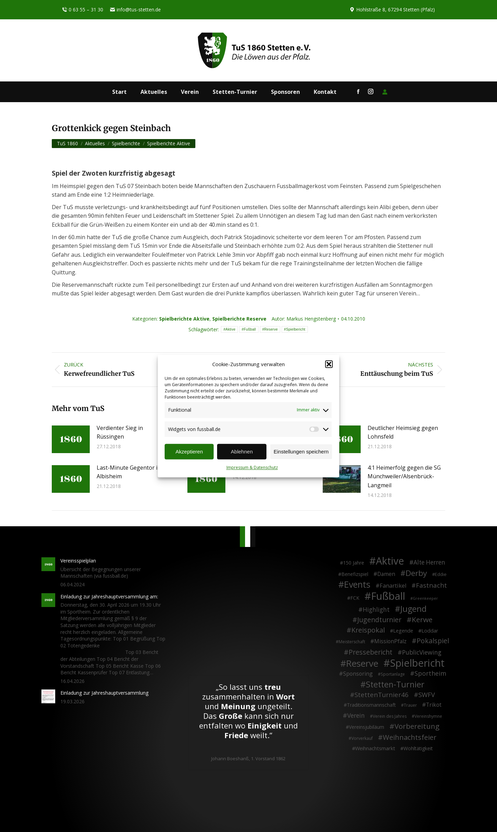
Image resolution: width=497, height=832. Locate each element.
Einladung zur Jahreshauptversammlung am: (109, 596)
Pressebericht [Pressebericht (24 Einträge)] (370, 652)
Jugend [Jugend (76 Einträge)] (413, 609)
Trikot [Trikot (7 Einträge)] (433, 705)
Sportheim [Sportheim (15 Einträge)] (430, 673)
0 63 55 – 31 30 (82, 9)
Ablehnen (242, 451)
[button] (328, 364)
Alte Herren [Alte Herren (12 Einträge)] (429, 562)
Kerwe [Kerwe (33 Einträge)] (422, 619)
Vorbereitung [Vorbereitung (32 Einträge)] (416, 726)
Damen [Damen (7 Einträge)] (386, 574)
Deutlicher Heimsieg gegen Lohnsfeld (403, 432)
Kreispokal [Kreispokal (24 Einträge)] (368, 630)
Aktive (230, 329)
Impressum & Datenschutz (252, 468)
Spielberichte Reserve (239, 318)
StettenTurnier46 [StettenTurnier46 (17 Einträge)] (381, 694)
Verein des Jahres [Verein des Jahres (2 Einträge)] (390, 716)
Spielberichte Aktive (184, 318)
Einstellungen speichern (301, 451)
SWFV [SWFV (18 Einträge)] (426, 694)
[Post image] (71, 439)
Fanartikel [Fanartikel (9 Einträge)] (393, 586)
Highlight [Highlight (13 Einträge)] (376, 609)
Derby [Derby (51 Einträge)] (416, 573)
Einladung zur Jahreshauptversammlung (104, 692)
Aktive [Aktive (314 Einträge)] (390, 560)
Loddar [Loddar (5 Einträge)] (429, 630)
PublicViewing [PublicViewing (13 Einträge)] (421, 652)
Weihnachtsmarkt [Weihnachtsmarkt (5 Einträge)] (375, 748)
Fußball (250, 329)
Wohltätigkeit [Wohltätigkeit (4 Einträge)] (418, 748)
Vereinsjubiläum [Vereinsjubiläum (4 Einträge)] (366, 727)
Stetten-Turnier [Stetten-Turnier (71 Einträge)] (395, 684)
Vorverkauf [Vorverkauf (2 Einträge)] (362, 738)
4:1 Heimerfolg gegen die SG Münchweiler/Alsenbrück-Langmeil (404, 476)
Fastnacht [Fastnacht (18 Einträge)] (431, 585)
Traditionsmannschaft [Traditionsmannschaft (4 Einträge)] (371, 705)
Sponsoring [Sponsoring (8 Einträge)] (358, 674)
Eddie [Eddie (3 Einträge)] (441, 574)
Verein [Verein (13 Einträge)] (356, 715)
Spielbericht (295, 329)
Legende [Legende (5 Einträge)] (403, 630)
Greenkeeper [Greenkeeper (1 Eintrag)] (425, 598)
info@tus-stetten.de (135, 9)
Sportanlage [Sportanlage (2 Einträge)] (393, 674)
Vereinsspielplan (78, 560)
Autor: (304, 318)
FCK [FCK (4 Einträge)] (354, 598)
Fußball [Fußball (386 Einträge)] (388, 596)
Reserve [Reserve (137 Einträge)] (362, 663)
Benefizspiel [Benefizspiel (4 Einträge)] (354, 574)
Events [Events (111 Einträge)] (357, 584)
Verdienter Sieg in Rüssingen (120, 432)
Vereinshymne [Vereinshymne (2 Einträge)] (428, 716)
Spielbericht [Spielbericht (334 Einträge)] (417, 662)
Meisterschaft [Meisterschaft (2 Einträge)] (352, 642)
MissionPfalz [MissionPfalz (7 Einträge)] (390, 641)
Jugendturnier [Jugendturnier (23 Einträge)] (379, 619)
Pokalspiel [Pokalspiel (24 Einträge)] (433, 640)
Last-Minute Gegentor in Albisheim (129, 472)
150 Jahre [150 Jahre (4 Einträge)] (353, 562)
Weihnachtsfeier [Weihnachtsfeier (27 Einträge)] (410, 737)
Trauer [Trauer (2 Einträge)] (410, 705)
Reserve (271, 329)
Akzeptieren (189, 451)
